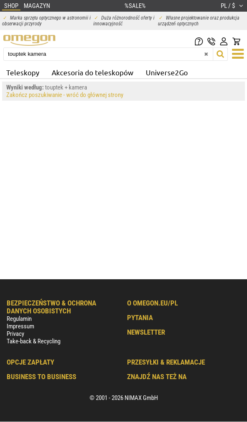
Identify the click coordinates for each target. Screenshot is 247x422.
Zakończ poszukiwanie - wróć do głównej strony (64, 95)
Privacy (15, 334)
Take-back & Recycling (33, 341)
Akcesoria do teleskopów (92, 72)
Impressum (20, 326)
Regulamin (19, 319)
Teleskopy (22, 72)
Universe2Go (167, 72)
